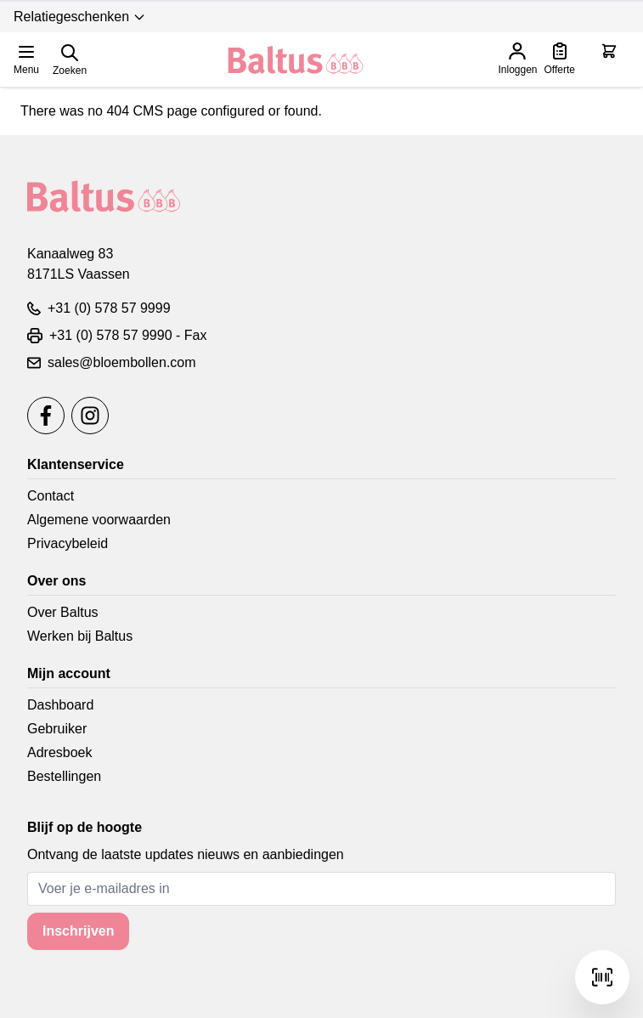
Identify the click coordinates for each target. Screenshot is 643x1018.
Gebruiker (57, 728)
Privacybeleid (67, 543)
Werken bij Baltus (80, 636)
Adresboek (60, 752)
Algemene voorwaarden (99, 519)
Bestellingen (64, 776)
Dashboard (60, 705)
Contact (50, 496)
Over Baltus (63, 612)
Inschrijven (78, 931)
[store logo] (296, 60)
